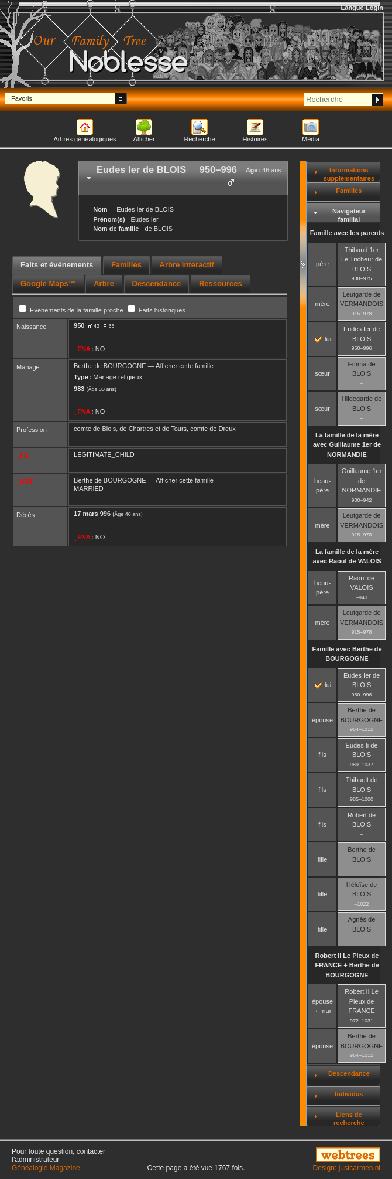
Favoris (21, 98)
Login (374, 7)
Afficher (143, 138)
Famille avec (346, 653)
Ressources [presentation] (220, 283)
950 (79, 325)
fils (322, 754)
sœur (322, 373)
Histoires (255, 138)
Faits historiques (156, 310)
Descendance (349, 1073)
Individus (349, 1094)
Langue (352, 7)
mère (322, 303)
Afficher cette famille (185, 365)
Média (310, 138)
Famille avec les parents (347, 232)
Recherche (199, 138)
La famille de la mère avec (347, 444)
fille (323, 859)
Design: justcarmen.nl (346, 1168)
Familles (349, 190)
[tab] (183, 178)
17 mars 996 (92, 513)
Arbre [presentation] (104, 283)
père (322, 263)
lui (323, 338)
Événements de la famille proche (72, 310)
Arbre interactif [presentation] (187, 264)
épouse (322, 719)
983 (79, 388)
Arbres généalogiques (84, 138)
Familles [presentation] (126, 264)
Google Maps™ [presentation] (48, 283)
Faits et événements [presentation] (56, 264)
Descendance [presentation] (156, 283)
